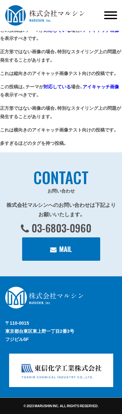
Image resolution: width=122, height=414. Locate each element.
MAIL (65, 249)
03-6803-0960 (61, 227)
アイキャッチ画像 (101, 86)
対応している (57, 86)
